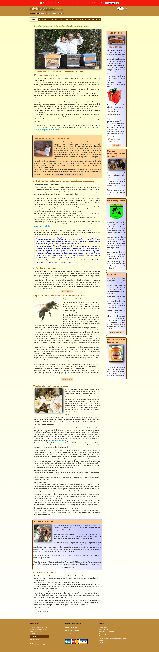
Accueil (33, 19)
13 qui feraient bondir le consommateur (68, 174)
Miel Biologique (57, 19)
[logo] (47, 12)
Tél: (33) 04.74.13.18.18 (40, 636)
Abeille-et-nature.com (71, 627)
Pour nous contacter (37, 644)
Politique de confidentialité (106, 631)
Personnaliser (110, 3)
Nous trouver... (103, 636)
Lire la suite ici (67, 380)
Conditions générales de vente (107, 634)
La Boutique (44, 19)
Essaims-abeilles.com (71, 634)
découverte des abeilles (59, 441)
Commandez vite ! (116, 332)
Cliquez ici (116, 145)
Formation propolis (92, 19)
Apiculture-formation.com (72, 630)
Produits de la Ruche (74, 19)
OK (117, 3)
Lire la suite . (66, 291)
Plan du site (102, 642)
